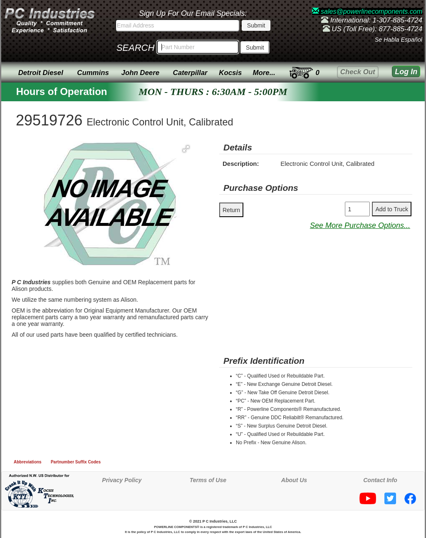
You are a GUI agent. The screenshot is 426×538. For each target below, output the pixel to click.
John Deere (140, 73)
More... (264, 73)
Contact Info (380, 480)
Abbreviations (28, 462)
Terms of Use (208, 480)
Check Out (357, 72)
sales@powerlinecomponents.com (367, 11)
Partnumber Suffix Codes (76, 462)
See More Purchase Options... (360, 225)
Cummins (93, 73)
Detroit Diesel (40, 73)
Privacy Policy (121, 480)
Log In (406, 72)
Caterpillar (190, 73)
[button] (186, 148)
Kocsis (230, 73)
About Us (294, 480)
